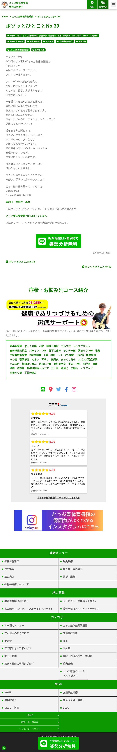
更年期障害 (16, 347)
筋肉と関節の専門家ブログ (19, 664)
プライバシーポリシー (29, 723)
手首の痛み (30, 373)
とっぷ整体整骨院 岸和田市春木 (18, 4)
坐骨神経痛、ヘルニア (16, 585)
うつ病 (13, 360)
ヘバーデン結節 (65, 355)
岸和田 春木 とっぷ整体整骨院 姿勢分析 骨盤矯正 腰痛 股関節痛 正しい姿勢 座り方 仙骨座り (54, 36)
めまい (35, 360)
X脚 (46, 355)
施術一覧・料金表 (87, 716)
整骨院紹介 (10, 700)
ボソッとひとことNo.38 (20, 262)
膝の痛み (9, 577)
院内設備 (68, 664)
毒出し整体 (10, 656)
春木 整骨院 (34, 41)
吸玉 (65, 641)
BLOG (66, 708)
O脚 (52, 355)
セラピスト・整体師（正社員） (80, 601)
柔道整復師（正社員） (16, 601)
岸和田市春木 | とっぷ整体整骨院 (58, 734)
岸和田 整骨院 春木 (18, 202)
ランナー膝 (69, 351)
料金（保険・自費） (74, 700)
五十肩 (54, 369)
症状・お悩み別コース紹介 (77, 656)
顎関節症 (24, 360)
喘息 (97, 351)
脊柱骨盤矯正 (11, 562)
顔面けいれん (29, 364)
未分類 (66, 649)
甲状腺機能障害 (18, 355)
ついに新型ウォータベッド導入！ (74, 674)
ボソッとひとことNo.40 (96, 267)
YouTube (26, 215)
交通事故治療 (70, 633)
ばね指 (80, 355)
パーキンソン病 (37, 351)
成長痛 (20, 369)
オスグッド (86, 369)
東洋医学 (49, 41)
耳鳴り (45, 360)
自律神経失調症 (66, 41)
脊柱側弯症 (60, 364)
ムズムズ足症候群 (88, 360)
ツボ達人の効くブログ (16, 633)
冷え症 (8, 641)
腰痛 (95, 364)
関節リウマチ (85, 351)
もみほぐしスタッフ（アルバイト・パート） (28, 609)
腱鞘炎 (54, 360)
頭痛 (12, 369)
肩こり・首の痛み (72, 569)
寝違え (64, 369)
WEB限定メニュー (14, 626)
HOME (7, 693)
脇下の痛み (55, 351)
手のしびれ (74, 364)
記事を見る (39, 50)
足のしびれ (45, 364)
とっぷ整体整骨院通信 (22, 16)
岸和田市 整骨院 (16, 41)
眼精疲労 (91, 355)
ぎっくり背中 (68, 360)
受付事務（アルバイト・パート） (81, 609)
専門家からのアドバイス (17, 649)
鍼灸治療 (82, 41)
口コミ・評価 (11, 708)
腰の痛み (9, 569)
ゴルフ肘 (66, 347)
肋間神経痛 (35, 355)
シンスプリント (81, 347)
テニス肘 (15, 364)
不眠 (41, 347)
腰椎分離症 (52, 347)
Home (5, 16)
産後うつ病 (16, 373)
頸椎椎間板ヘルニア (38, 369)
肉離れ (74, 369)
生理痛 (86, 364)
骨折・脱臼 (69, 577)
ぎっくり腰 (30, 347)
